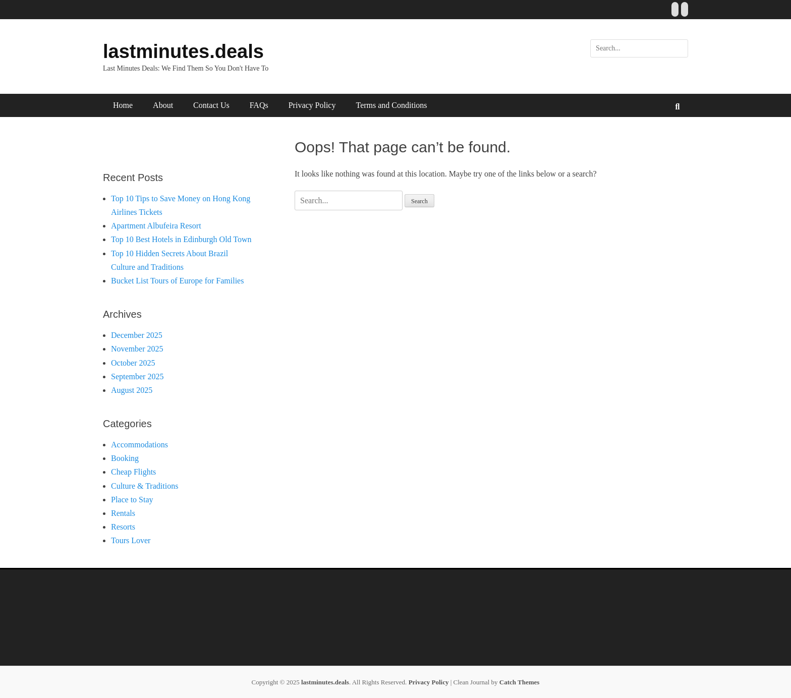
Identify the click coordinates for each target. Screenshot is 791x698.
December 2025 (136, 335)
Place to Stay (132, 499)
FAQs (259, 105)
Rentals (123, 513)
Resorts (123, 526)
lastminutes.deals (183, 51)
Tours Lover (130, 540)
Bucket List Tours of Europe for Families (177, 280)
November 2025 (137, 348)
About (163, 105)
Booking (125, 458)
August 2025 (131, 390)
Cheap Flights (133, 472)
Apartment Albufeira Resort (156, 225)
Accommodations (139, 444)
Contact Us (211, 105)
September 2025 (137, 376)
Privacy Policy (312, 105)
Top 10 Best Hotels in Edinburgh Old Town (181, 239)
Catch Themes (519, 682)
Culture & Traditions (144, 486)
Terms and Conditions (391, 105)
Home (123, 105)
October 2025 (133, 363)
